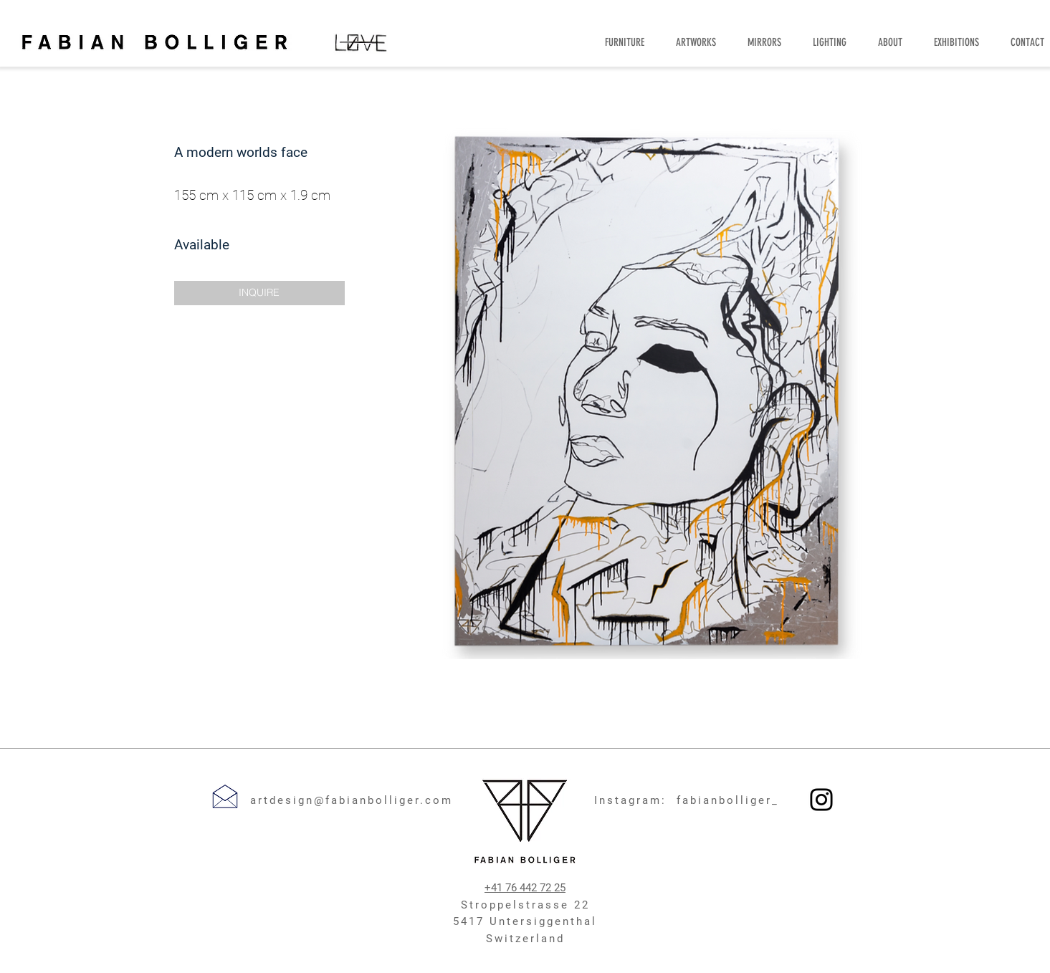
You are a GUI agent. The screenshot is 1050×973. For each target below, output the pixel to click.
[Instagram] (821, 800)
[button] (259, 293)
